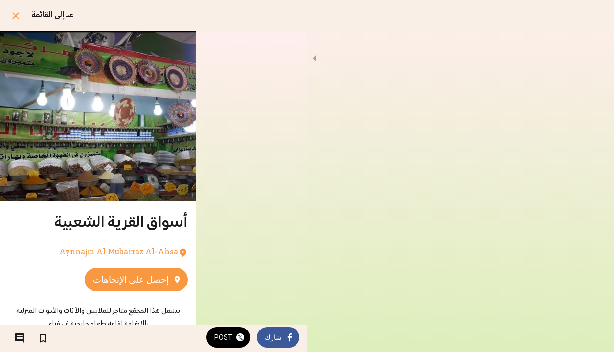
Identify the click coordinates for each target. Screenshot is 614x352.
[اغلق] (16, 16)
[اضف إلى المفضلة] (43, 338)
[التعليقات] (19, 338)
